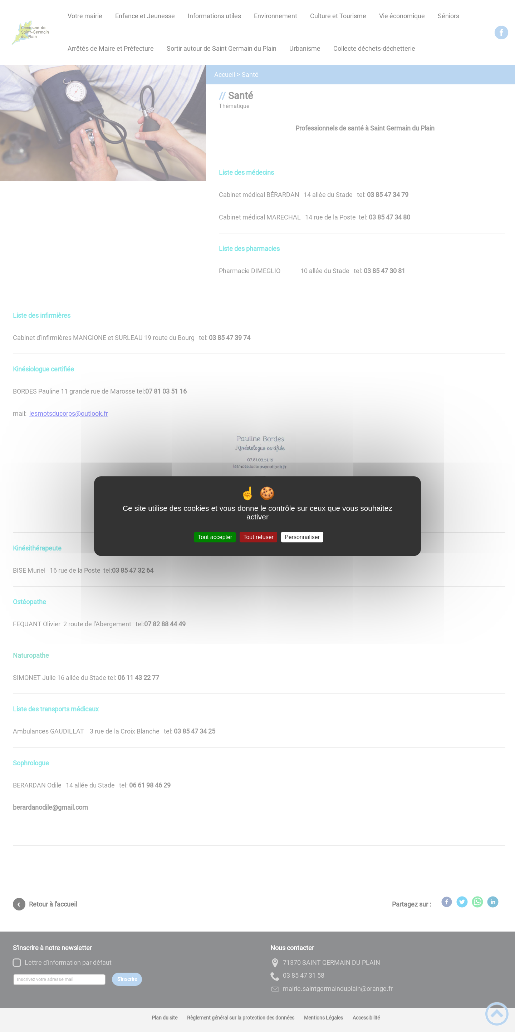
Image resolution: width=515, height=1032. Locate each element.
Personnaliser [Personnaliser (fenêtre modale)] (302, 537)
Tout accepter (215, 537)
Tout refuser (258, 537)
